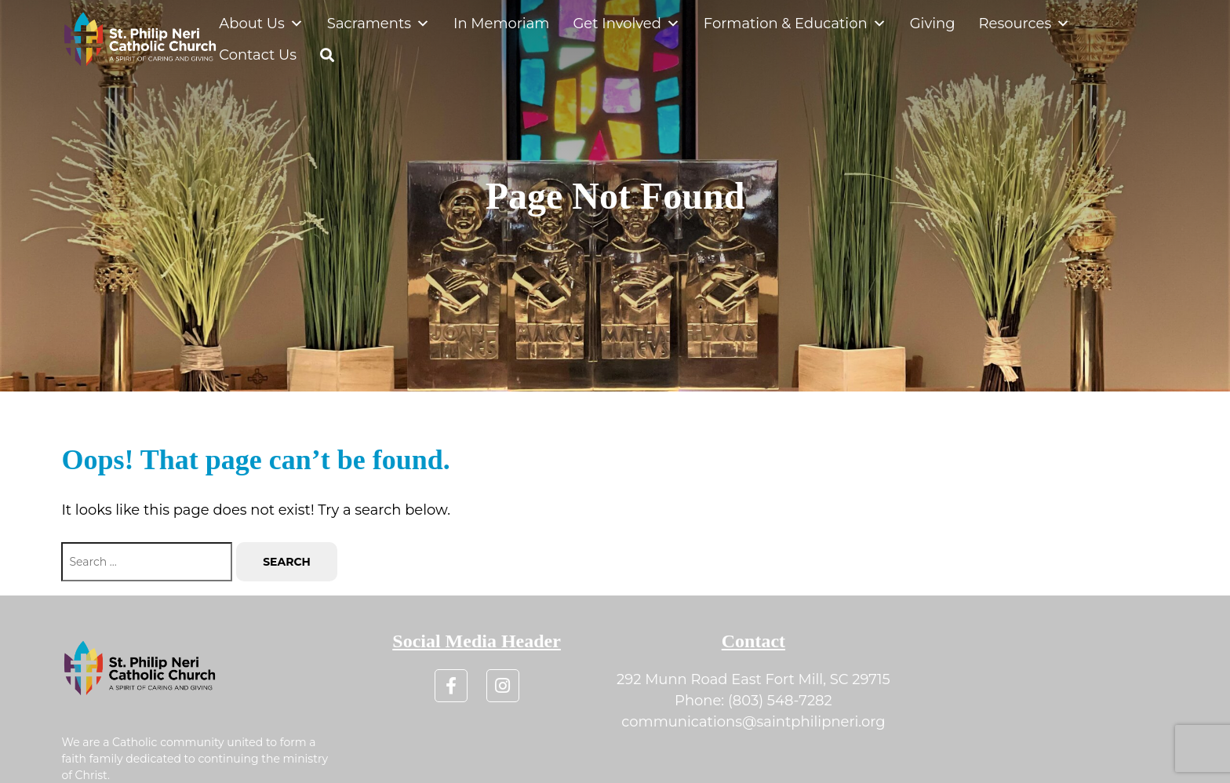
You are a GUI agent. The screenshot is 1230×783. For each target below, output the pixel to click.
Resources (1025, 23)
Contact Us (258, 55)
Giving (932, 23)
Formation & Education (795, 23)
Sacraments (378, 23)
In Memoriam (501, 23)
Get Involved (626, 23)
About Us (261, 23)
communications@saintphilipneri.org (753, 721)
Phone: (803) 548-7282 (753, 700)
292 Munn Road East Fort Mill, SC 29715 (753, 679)
